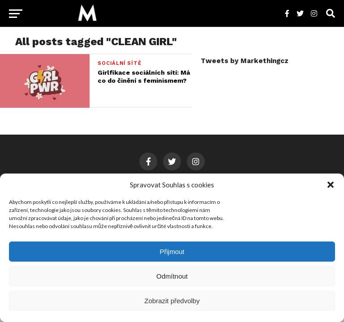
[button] (330, 184)
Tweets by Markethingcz (244, 61)
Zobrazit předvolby (171, 301)
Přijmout (171, 251)
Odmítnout (172, 276)
